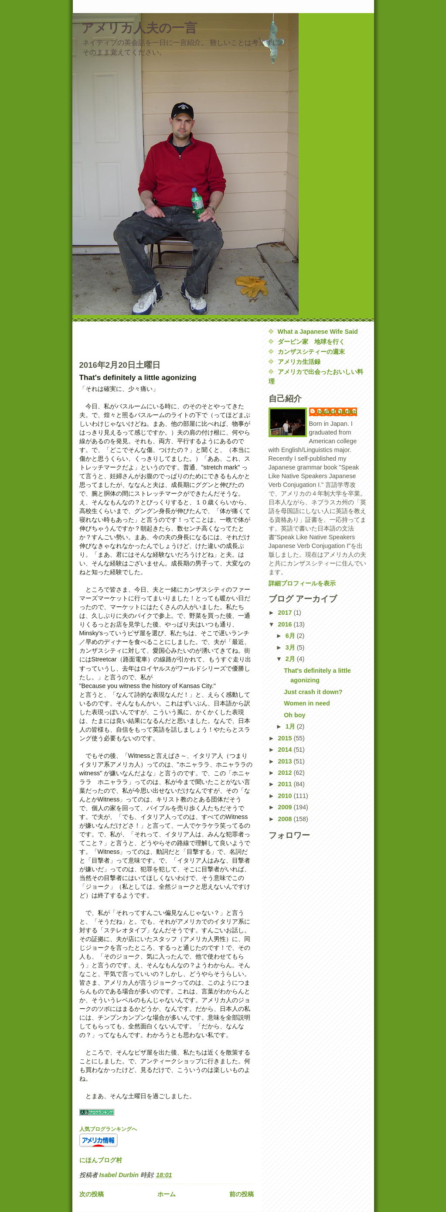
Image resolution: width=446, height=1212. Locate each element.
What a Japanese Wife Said (318, 331)
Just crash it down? (313, 691)
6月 (291, 635)
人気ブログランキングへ (108, 1129)
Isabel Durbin (337, 411)
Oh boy (294, 715)
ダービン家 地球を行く (311, 341)
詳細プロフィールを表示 (302, 583)
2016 (286, 624)
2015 (286, 738)
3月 (291, 647)
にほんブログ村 (100, 1160)
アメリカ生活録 (299, 361)
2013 (286, 761)
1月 (291, 726)
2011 (286, 784)
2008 (286, 818)
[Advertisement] (130, 340)
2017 (286, 612)
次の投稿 (91, 1194)
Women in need (307, 703)
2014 (286, 749)
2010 (286, 795)
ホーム (166, 1194)
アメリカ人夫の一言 (139, 28)
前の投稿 (241, 1194)
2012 (286, 772)
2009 (286, 807)
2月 (291, 658)
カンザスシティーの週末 (311, 351)
